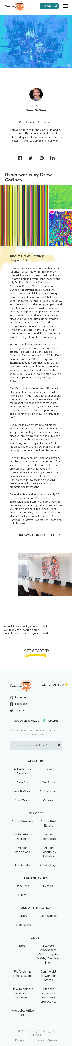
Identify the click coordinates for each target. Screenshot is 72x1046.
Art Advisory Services (22, 771)
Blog (22, 946)
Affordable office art (22, 1012)
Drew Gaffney (36, 110)
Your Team (22, 800)
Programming (48, 791)
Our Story (48, 782)
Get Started (49, 6)
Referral (48, 886)
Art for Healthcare (48, 836)
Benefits (22, 782)
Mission (48, 769)
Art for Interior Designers (22, 836)
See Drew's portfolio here (36, 535)
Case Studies (48, 916)
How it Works (22, 791)
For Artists (22, 865)
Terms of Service (46, 1040)
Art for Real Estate (48, 823)
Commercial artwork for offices (48, 975)
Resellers (22, 886)
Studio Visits (22, 925)
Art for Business (22, 821)
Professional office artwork (22, 973)
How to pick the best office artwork (22, 993)
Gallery (22, 916)
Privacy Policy (23, 1040)
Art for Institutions (22, 850)
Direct (22, 895)
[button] (65, 6)
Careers (48, 800)
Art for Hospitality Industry (48, 852)
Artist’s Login (48, 865)
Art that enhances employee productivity (48, 995)
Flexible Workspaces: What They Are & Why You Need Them (48, 954)
